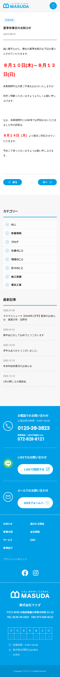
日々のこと (17, 268)
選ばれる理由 (37, 523)
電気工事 (16, 285)
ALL (13, 224)
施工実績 (16, 277)
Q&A (32, 539)
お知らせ (7, 523)
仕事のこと (17, 250)
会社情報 (35, 531)
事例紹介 (8, 547)
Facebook (25, 573)
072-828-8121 (31, 439)
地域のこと (17, 259)
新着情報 (9, 20)
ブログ (14, 242)
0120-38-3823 (34, 428)
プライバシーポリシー (15, 559)
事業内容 (8, 531)
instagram (35, 573)
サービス (7, 539)
